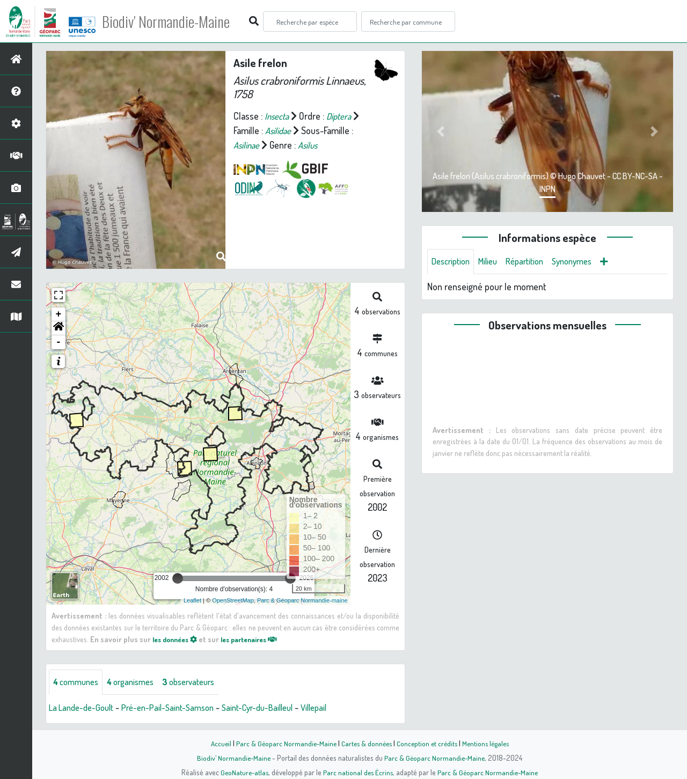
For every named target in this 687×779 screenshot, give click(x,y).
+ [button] (59, 314)
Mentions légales (489, 743)
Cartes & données (365, 743)
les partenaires (258, 639)
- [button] (59, 342)
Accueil (215, 743)
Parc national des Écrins (358, 772)
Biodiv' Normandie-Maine (176, 21)
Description (453, 262)
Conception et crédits (428, 743)
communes (78, 682)
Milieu (494, 262)
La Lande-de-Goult (84, 708)
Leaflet (192, 600)
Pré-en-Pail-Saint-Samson (178, 708)
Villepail (337, 708)
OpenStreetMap (233, 600)
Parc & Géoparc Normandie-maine (302, 600)
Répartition (534, 262)
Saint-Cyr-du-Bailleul (275, 708)
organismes (138, 682)
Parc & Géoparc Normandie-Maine (282, 743)
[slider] (177, 578)
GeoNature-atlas (242, 772)
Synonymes (586, 262)
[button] (58, 328)
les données (177, 639)
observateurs (202, 682)
